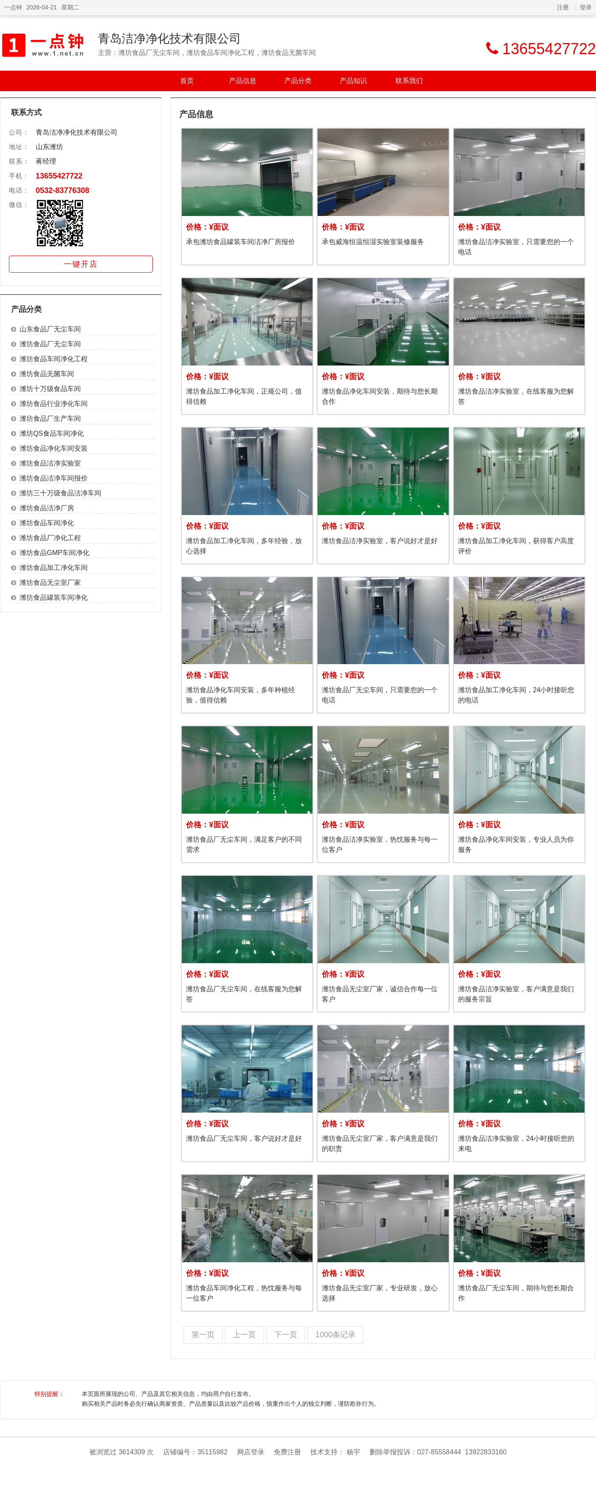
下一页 (285, 1334)
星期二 (70, 7)
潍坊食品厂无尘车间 (50, 344)
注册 (563, 7)
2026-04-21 (41, 7)
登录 (586, 7)
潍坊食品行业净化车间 (54, 403)
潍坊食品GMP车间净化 (54, 552)
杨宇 (353, 1452)
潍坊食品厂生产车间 (50, 418)
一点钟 (13, 7)
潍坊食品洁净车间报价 (54, 478)
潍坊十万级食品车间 (50, 388)
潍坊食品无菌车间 (47, 373)
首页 (187, 80)
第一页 (203, 1334)
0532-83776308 (62, 190)
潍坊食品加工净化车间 (54, 567)
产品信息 (242, 80)
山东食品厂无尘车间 (50, 329)
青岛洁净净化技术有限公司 (169, 38)
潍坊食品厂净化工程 (50, 537)
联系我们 (409, 80)
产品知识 (353, 80)
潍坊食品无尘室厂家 (50, 582)
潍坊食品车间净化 (47, 523)
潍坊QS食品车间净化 (52, 433)
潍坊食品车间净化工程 (54, 359)
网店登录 (250, 1452)
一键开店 (81, 264)
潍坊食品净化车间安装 (54, 448)
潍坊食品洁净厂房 (47, 508)
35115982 (212, 1452)
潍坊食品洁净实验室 (50, 463)
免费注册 (287, 1452)
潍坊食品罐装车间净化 (54, 597)
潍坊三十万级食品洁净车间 (60, 493)
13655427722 (59, 176)
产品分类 (298, 80)
